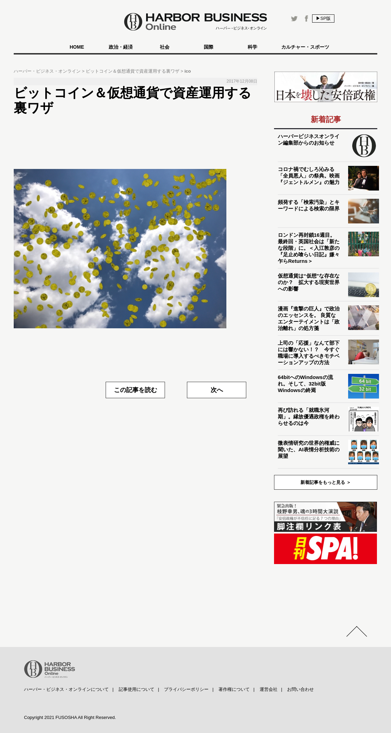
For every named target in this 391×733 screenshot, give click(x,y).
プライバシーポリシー (186, 689)
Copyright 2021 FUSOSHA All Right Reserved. (70, 717)
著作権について (234, 689)
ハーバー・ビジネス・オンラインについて (66, 689)
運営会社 (268, 689)
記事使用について (136, 689)
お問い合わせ (300, 689)
